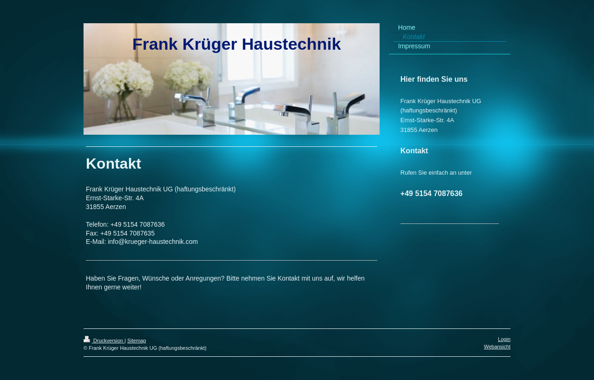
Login (504, 339)
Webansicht (497, 346)
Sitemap (136, 340)
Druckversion (104, 340)
